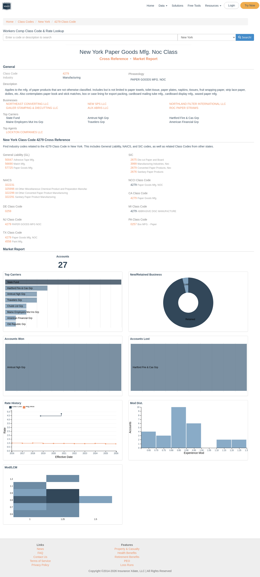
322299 (9, 192)
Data (163, 5)
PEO (127, 561)
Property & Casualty (127, 548)
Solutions (177, 5)
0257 (134, 224)
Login (231, 5)
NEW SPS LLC (97, 103)
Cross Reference (113, 59)
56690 (9, 163)
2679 (134, 167)
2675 (134, 159)
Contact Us (40, 557)
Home (150, 5)
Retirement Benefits (127, 557)
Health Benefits (127, 553)
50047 (9, 159)
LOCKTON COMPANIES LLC (24, 132)
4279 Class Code (65, 21)
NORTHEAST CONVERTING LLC (27, 103)
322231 (9, 184)
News (40, 548)
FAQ (40, 553)
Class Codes (26, 21)
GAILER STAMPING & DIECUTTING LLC (32, 107)
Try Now (250, 5)
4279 (66, 73)
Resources (213, 5)
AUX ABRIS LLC (98, 107)
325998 (9, 188)
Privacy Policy (40, 565)
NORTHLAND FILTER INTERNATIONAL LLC (197, 103)
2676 (134, 171)
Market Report (145, 59)
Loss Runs (127, 565)
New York (44, 21)
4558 (8, 241)
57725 (9, 167)
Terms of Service (40, 561)
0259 (8, 211)
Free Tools (194, 5)
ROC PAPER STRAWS (183, 107)
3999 (134, 163)
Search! (244, 37)
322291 (9, 196)
